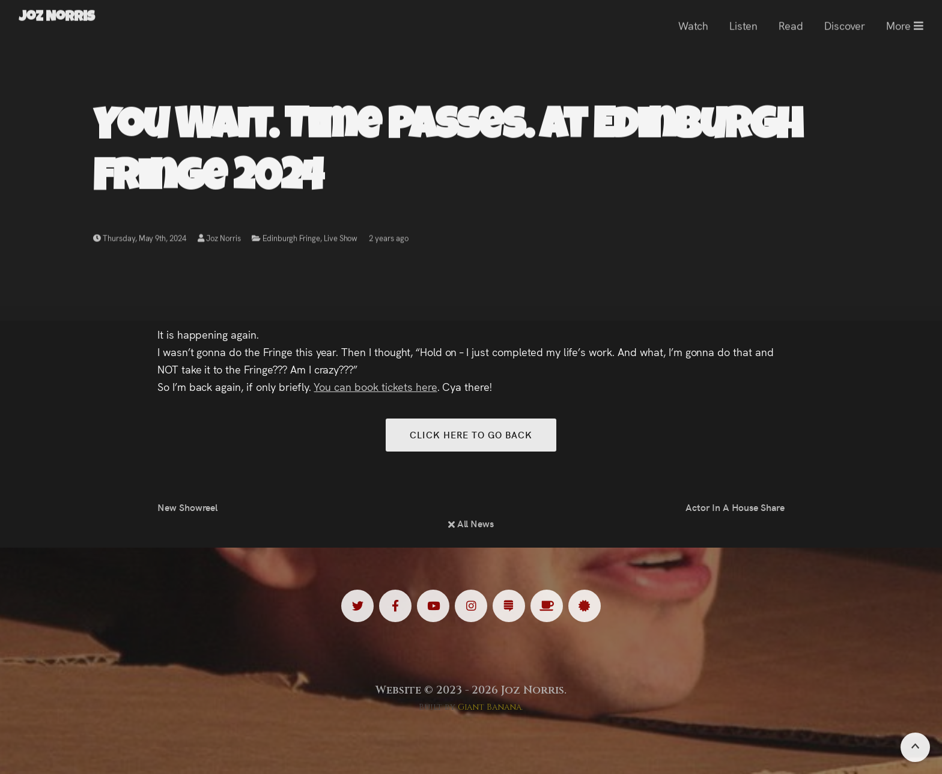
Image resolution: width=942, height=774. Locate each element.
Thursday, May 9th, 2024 (139, 239)
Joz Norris (219, 239)
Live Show (341, 239)
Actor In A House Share (735, 506)
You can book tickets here (375, 386)
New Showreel (187, 506)
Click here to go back (471, 434)
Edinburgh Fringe (291, 239)
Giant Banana (490, 707)
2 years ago (389, 239)
